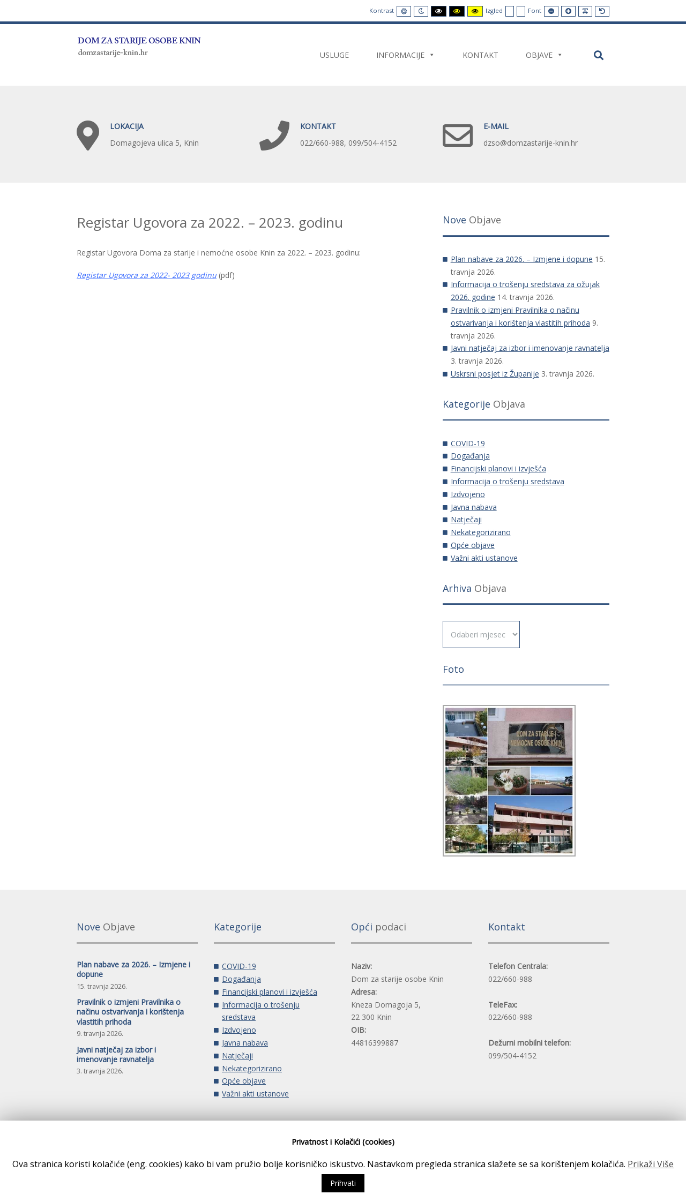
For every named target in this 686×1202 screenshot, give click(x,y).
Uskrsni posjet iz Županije (495, 374)
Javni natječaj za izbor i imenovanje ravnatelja (530, 348)
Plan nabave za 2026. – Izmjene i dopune (522, 259)
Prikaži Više (651, 1164)
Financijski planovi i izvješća (498, 468)
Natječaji (466, 519)
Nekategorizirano (481, 532)
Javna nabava (474, 507)
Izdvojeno (468, 494)
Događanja (470, 455)
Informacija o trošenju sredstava (507, 481)
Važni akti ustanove (484, 558)
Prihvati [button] (343, 1183)
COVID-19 (468, 443)
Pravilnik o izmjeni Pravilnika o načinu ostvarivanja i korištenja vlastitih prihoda (130, 1011)
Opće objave (473, 545)
